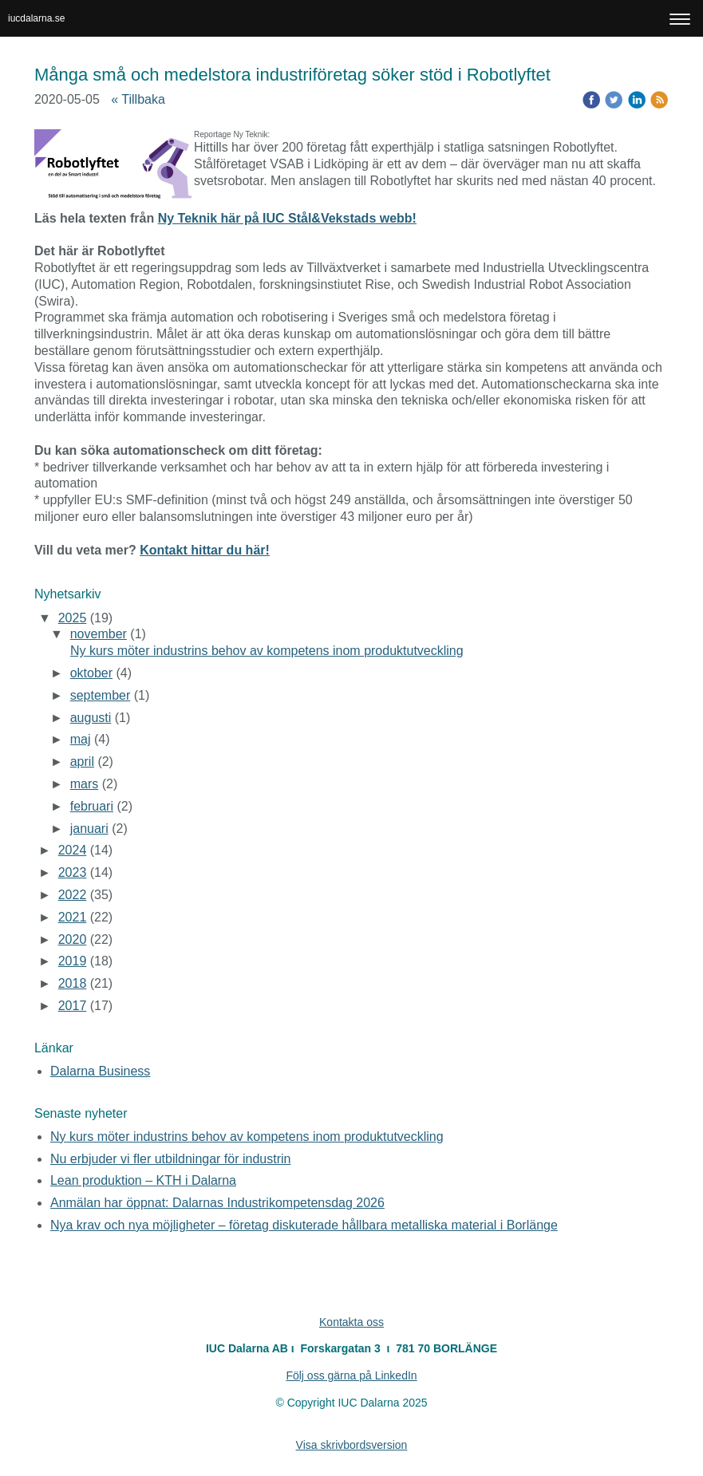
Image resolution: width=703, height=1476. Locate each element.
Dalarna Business (100, 1071)
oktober (91, 673)
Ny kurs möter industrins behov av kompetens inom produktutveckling (267, 650)
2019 (72, 961)
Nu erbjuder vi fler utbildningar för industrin (170, 1159)
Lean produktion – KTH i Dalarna (143, 1180)
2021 (72, 917)
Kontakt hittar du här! (205, 550)
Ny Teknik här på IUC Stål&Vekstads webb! (287, 218)
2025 (72, 618)
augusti (91, 717)
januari (89, 828)
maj (80, 739)
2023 (72, 872)
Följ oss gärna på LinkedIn (351, 1375)
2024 (72, 850)
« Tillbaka (138, 99)
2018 (72, 983)
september (100, 695)
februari (91, 806)
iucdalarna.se (36, 18)
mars (84, 784)
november (98, 634)
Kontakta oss (351, 1322)
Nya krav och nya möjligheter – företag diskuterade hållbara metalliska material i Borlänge (304, 1225)
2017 (72, 1005)
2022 (72, 895)
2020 (72, 939)
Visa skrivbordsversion (352, 1445)
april (82, 761)
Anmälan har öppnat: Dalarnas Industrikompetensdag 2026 (217, 1203)
